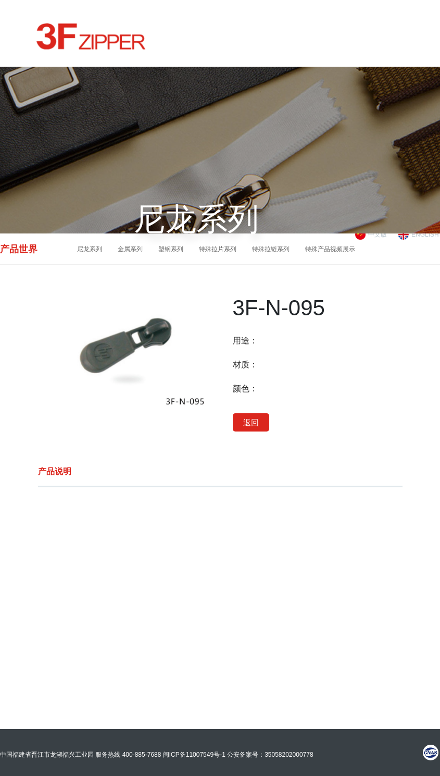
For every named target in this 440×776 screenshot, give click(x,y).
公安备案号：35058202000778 (270, 754)
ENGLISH (425, 234)
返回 (251, 422)
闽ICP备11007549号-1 (194, 754)
